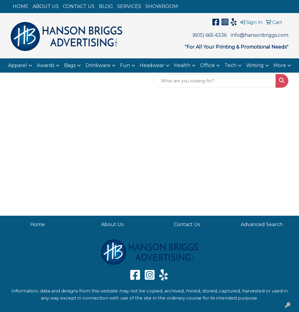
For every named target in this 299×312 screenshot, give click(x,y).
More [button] (279, 65)
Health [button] (182, 65)
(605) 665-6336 (210, 35)
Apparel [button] (17, 65)
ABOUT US (46, 6)
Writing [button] (255, 65)
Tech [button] (230, 65)
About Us (112, 224)
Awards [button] (45, 65)
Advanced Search (262, 224)
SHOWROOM (161, 6)
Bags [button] (70, 65)
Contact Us (187, 224)
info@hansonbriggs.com (259, 35)
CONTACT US (79, 6)
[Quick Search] (214, 81)
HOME (20, 6)
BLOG (106, 6)
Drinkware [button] (97, 65)
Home (37, 224)
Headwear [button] (152, 65)
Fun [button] (125, 65)
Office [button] (207, 65)
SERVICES (129, 6)
